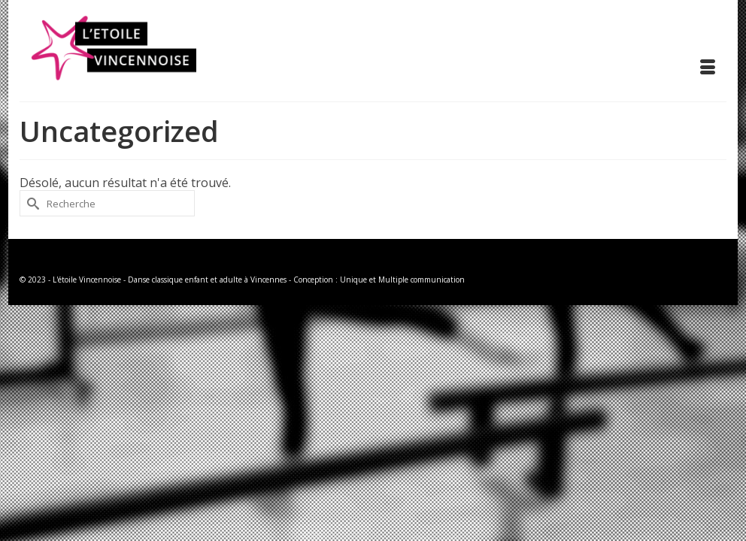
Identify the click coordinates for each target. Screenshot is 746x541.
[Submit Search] (31, 203)
